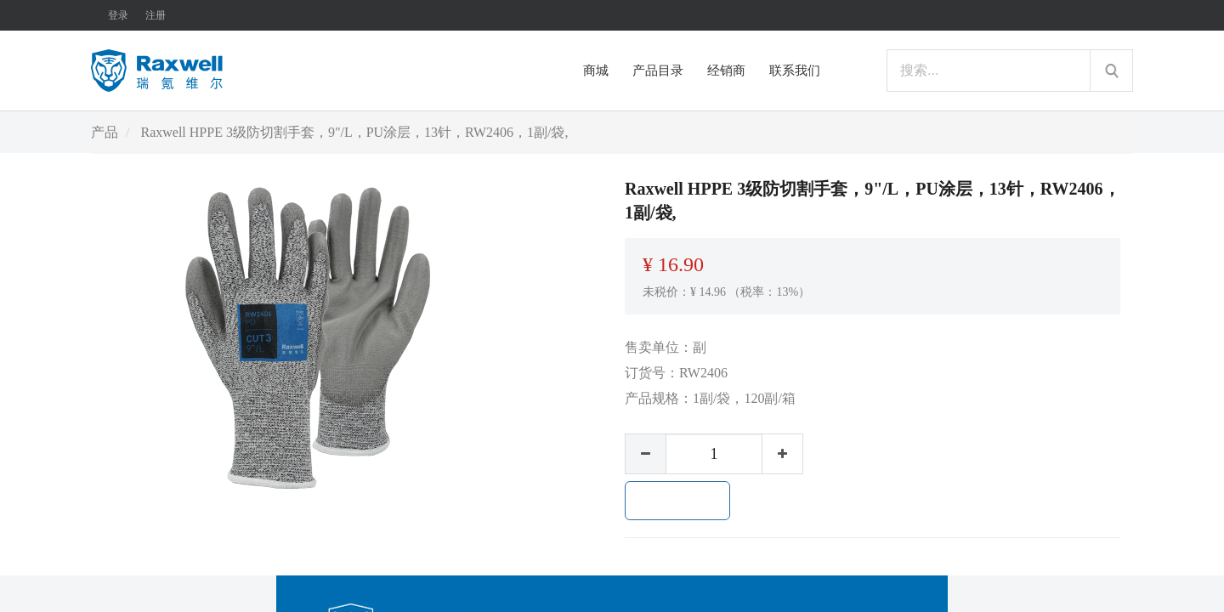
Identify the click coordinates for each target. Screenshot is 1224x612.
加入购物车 (677, 500)
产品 (104, 132)
